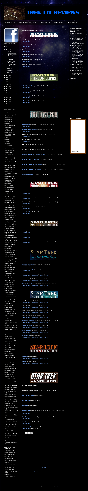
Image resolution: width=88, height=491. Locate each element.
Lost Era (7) (8, 127)
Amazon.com (26, 41)
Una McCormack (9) (10, 294)
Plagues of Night (27, 325)
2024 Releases (45, 23)
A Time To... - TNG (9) (10, 425)
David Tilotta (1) (9, 359)
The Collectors (26, 274)
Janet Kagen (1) (9, 271)
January (9, 72)
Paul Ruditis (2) (9, 331)
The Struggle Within (28, 320)
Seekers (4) (8, 143)
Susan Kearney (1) (10, 273)
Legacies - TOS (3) (10, 403)
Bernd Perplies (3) (9, 315)
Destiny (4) (8, 139)
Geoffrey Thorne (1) (10, 357)
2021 (7, 84)
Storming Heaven (27, 422)
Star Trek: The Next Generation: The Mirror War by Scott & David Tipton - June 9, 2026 (77, 72)
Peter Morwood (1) (10, 301)
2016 (7, 95)
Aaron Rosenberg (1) (10, 329)
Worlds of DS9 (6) (9, 419)
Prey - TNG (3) (9, 430)
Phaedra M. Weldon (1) (11, 370)
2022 (7, 82)
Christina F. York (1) (10, 378)
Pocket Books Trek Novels (27, 23)
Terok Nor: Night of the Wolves (32, 164)
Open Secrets (26, 400)
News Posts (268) (9, 466)
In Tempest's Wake (27, 427)
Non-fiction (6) (8, 462)
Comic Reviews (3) (10, 464)
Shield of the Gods (28, 283)
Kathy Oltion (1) (9, 305)
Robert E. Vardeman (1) (11, 361)
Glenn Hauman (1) (10, 254)
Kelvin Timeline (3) (10, 125)
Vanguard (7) (8, 141)
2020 (7, 86)
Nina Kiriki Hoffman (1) (11, 258)
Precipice (25, 405)
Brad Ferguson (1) (10, 223)
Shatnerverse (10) (9, 156)
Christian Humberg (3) (10, 261)
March (9, 68)
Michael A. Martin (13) (10, 290)
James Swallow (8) (10, 355)
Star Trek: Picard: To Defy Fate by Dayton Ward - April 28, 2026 (77, 47)
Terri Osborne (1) (9, 307)
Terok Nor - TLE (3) (10, 405)
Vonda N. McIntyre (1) (10, 296)
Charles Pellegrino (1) (10, 313)
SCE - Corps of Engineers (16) (9, 129)
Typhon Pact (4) (9, 145)
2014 (7, 99)
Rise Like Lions (27, 212)
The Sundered (26, 124)
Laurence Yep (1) (9, 376)
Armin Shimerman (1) (10, 344)
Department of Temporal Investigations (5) (11, 149)
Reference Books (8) (10, 460)
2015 (7, 97)
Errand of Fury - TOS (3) (11, 400)
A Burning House (27, 100)
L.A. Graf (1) (8, 246)
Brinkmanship (26, 335)
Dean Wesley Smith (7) (11, 349)
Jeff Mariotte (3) (9, 288)
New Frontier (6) (9, 132)
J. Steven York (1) (9, 380)
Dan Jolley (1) (8, 265)
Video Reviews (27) (10, 452)
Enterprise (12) (9, 119)
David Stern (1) (9, 351)
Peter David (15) (9, 200)
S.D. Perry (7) (8, 317)
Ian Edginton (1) (9, 219)
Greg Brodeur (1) (9, 183)
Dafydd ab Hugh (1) (10, 167)
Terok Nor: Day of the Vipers (31, 159)
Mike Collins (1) (9, 191)
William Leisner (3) (10, 280)
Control (24, 361)
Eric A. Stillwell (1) (9, 353)
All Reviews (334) (9, 450)
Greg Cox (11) (8, 193)
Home (44, 467)
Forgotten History (27, 269)
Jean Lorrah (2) (9, 282)
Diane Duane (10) (9, 217)
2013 (7, 101)
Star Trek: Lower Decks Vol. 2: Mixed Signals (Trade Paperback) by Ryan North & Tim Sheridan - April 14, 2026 (78, 41)
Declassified (26, 410)
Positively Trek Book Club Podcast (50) (10, 468)
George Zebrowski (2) (10, 382)
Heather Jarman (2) (10, 263)
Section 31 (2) (8, 152)
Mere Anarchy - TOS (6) (11, 401)
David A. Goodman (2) (10, 244)
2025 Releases (58, 23)
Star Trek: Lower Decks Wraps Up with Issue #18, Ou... (11, 63)
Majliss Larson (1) (9, 279)
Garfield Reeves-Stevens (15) (9, 319)
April (8, 51)
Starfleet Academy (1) (10, 161)
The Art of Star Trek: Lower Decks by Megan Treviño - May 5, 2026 (77, 61)
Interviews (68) (9, 474)
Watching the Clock (28, 264)
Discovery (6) (8, 121)
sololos (46, 486)
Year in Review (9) (10, 476)
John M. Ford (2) (9, 228)
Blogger (57, 486)
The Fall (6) (8, 147)
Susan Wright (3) (9, 374)
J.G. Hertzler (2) (9, 256)
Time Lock (25, 279)
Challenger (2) (8, 159)
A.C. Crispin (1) (9, 195)
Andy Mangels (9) (9, 286)
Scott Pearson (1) (9, 311)
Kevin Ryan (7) (9, 336)
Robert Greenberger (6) (11, 250)
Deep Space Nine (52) (10, 115)
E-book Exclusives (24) (11, 454)
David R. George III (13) (11, 240)
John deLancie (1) (9, 205)
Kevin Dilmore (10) (10, 213)
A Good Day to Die (27, 86)
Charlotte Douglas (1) (10, 215)
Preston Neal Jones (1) (11, 267)
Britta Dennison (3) (10, 207)
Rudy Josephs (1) (9, 269)
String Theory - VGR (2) (11, 421)
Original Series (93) (10, 112)
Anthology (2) (8, 456)
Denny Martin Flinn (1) (10, 224)
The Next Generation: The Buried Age (33, 154)
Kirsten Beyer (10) (9, 176)
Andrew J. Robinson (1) (11, 325)
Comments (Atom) (33, 471)
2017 (7, 92)
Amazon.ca (35, 176)
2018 (7, 90)
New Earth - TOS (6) (10, 394)
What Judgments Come (28, 417)
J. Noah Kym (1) (9, 275)
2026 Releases (72, 23)
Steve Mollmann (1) (10, 300)
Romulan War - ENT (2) (11, 433)
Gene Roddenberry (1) (11, 327)
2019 (7, 88)
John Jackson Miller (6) (11, 298)
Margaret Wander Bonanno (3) (9, 181)
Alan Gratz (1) (8, 248)
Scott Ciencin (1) (9, 187)
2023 (7, 79)
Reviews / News (10, 23)
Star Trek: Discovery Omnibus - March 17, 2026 (77, 35)
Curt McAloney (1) (9, 292)
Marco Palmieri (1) (10, 309)
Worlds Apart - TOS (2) (11, 387)
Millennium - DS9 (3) (10, 414)
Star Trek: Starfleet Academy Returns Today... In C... (12, 54)
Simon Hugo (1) (9, 260)
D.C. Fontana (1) (9, 226)
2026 (7, 49)
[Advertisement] (44, 452)
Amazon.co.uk (44, 176)
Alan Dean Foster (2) (10, 230)
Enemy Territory (27, 95)
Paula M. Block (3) (10, 178)
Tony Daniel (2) (9, 198)
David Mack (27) (9, 284)
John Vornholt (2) (9, 362)
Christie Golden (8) (10, 242)
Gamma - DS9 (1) (9, 432)
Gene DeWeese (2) (10, 209)
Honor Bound (25, 91)
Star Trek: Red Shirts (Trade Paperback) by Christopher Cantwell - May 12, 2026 (77, 66)
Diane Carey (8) (9, 185)
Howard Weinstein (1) (10, 368)
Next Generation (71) (10, 114)
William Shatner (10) (10, 342)
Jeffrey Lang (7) (9, 277)
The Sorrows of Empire (29, 207)
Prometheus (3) (9, 154)
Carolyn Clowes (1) (10, 189)
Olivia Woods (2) (9, 372)
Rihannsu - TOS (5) (10, 389)
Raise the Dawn (26, 330)
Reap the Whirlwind (28, 395)
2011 (7, 106)
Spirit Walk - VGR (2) (10, 423)
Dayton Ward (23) (9, 364)
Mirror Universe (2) (10, 158)
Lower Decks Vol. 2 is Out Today (12, 58)
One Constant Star (27, 174)
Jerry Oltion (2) (9, 303)
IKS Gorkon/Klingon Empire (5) (10, 135)
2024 (7, 77)
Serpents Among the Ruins (30, 129)
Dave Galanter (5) (9, 235)
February (9, 70)
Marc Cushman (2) (10, 196)
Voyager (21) (8, 117)
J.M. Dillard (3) (9, 211)
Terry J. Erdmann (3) (10, 221)
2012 (7, 103)
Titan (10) (7, 137)
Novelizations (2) (9, 458)
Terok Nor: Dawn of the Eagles (31, 169)
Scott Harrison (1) (9, 252)
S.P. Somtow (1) (9, 347)
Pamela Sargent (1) (10, 338)
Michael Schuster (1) (10, 340)
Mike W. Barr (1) (9, 169)
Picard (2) (7, 123)
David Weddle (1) (9, 366)
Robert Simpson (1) (10, 345)
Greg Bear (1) (8, 171)
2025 (7, 75)
